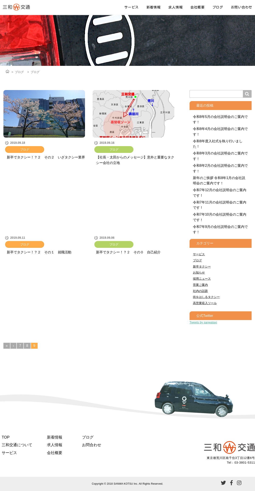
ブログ (217, 7)
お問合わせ (91, 445)
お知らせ (199, 272)
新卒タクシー (202, 266)
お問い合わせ (241, 7)
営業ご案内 (200, 284)
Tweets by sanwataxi (203, 322)
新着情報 (153, 7)
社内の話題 (200, 291)
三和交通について (17, 445)
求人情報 (175, 7)
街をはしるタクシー (206, 297)
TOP (6, 437)
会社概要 (197, 7)
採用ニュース (202, 278)
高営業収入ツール (205, 303)
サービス (131, 7)
